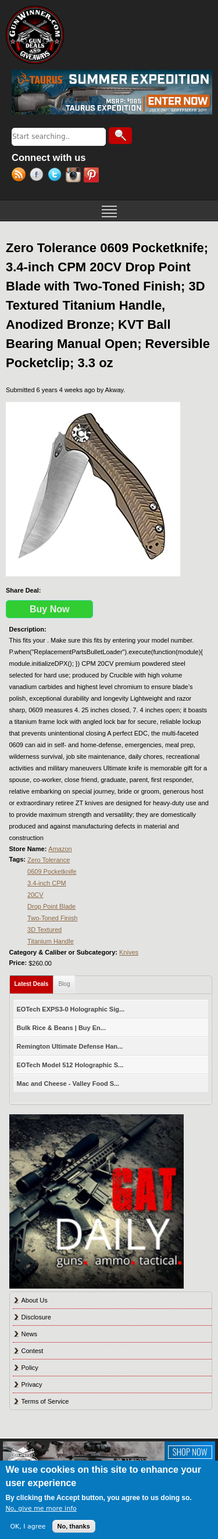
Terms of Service (45, 1401)
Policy (30, 1367)
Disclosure (36, 1317)
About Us (35, 1300)
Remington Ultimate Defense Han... (70, 1046)
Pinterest (93, 176)
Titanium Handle (50, 941)
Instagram (75, 176)
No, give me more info (40, 1508)
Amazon (60, 848)
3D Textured (44, 929)
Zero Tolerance (48, 859)
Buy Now (49, 609)
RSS (21, 176)
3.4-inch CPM (46, 883)
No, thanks (74, 1526)
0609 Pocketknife (51, 871)
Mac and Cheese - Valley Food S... (68, 1083)
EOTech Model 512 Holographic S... (70, 1064)
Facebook (39, 176)
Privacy (32, 1384)
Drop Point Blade (51, 906)
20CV (35, 894)
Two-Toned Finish (52, 917)
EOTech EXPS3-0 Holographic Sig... (71, 1009)
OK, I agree (27, 1526)
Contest (33, 1350)
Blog (64, 984)
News (30, 1333)
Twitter (57, 176)
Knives (128, 952)
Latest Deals (34, 981)
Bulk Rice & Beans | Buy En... (61, 1027)
